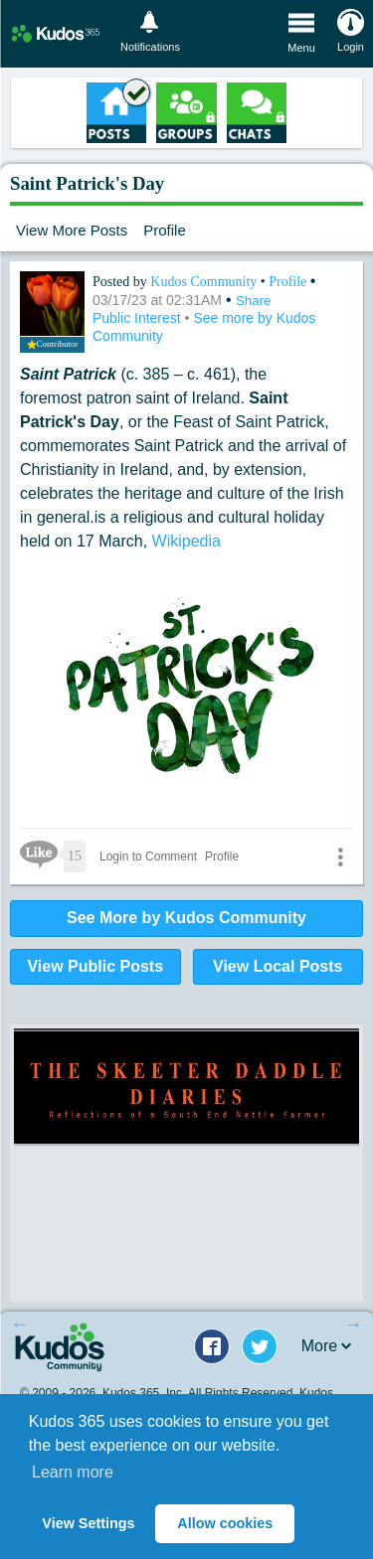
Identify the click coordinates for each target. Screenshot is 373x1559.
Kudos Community (205, 281)
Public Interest (139, 318)
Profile (164, 230)
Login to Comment (148, 856)
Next (353, 1323)
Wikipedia (186, 541)
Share (254, 300)
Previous (20, 1323)
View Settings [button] (88, 1523)
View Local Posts (277, 966)
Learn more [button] (72, 1472)
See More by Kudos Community (186, 917)
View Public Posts (95, 966)
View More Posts (71, 230)
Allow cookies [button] (225, 1523)
